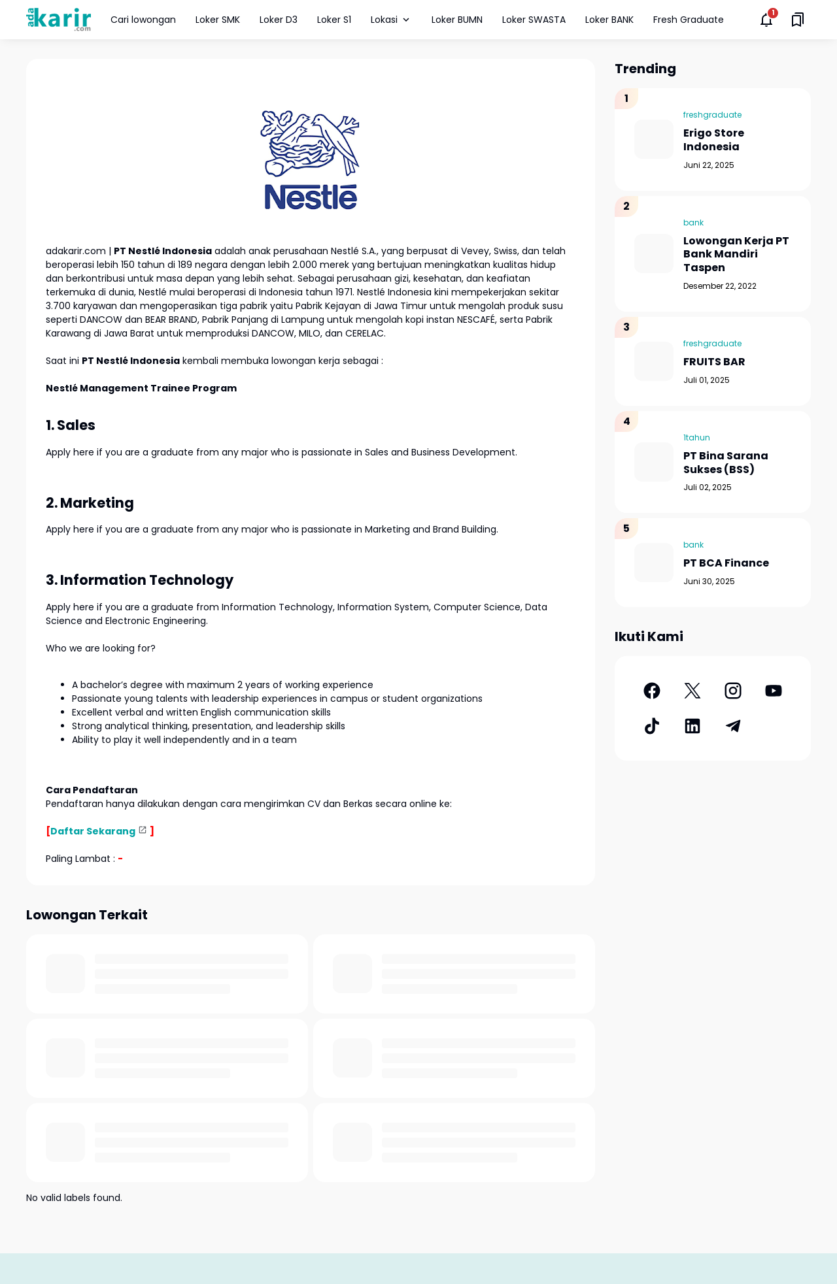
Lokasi (391, 19)
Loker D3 (279, 19)
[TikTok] (652, 726)
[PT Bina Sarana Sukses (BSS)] (654, 462)
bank (693, 222)
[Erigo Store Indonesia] (654, 139)
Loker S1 (334, 19)
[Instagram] (733, 691)
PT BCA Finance (726, 563)
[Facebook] (652, 691)
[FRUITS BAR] (654, 361)
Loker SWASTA (534, 19)
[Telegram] (733, 726)
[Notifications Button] (766, 20)
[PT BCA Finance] (654, 562)
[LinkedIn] (692, 726)
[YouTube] (773, 691)
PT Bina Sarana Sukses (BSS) (725, 463)
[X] (692, 691)
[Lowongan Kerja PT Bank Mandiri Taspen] (654, 253)
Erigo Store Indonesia (713, 140)
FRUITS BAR (714, 362)
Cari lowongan (143, 19)
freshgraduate (712, 114)
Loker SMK (218, 19)
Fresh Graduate (688, 19)
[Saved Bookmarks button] (798, 20)
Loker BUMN (457, 19)
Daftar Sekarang (92, 831)
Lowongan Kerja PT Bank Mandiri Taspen (736, 255)
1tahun (696, 437)
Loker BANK (609, 19)
